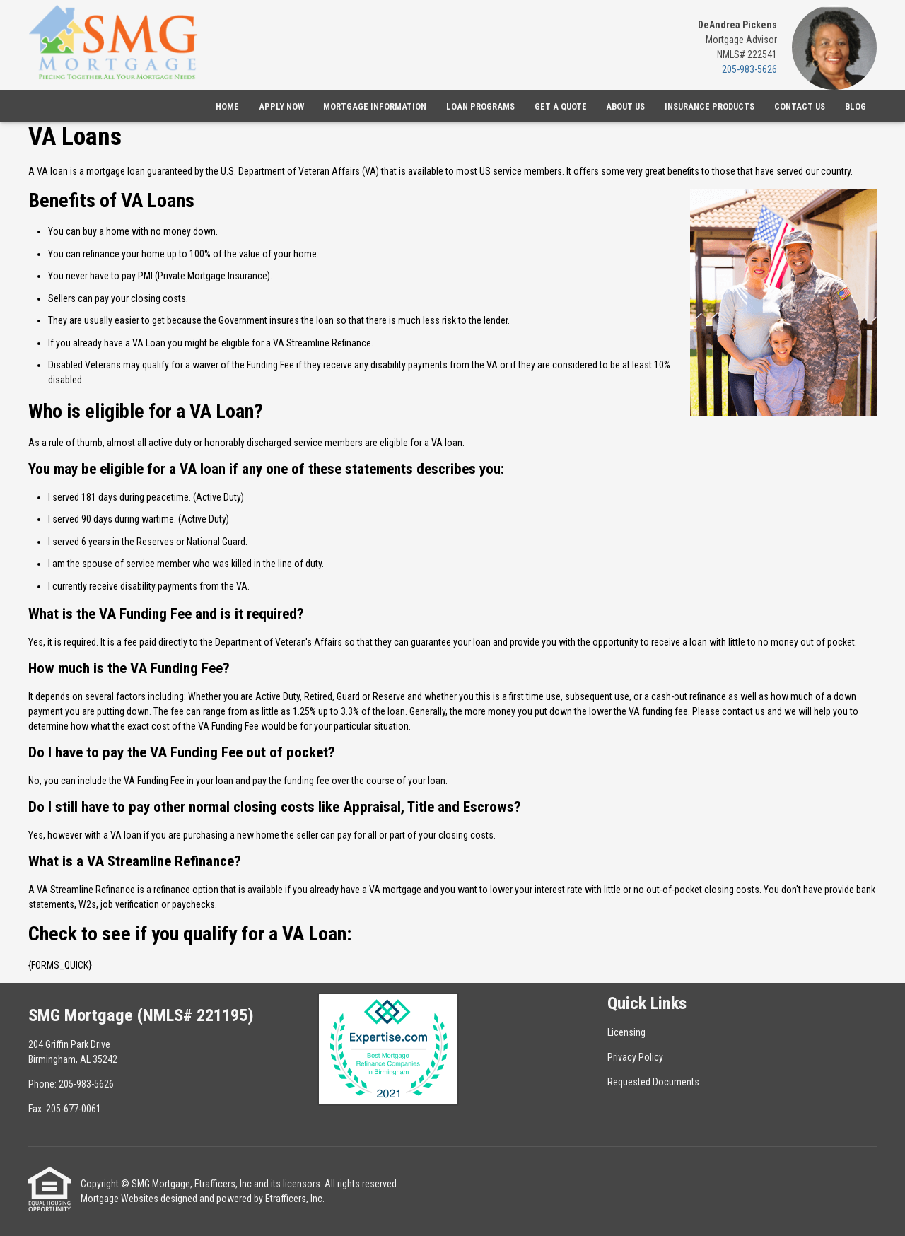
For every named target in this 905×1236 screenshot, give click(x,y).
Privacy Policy (635, 1057)
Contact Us (799, 106)
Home (227, 106)
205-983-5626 (749, 69)
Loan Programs (480, 106)
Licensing (626, 1032)
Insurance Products (709, 106)
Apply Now (281, 106)
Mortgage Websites (119, 1198)
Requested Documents (653, 1082)
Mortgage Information (374, 106)
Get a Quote (561, 106)
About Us (625, 106)
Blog (855, 106)
